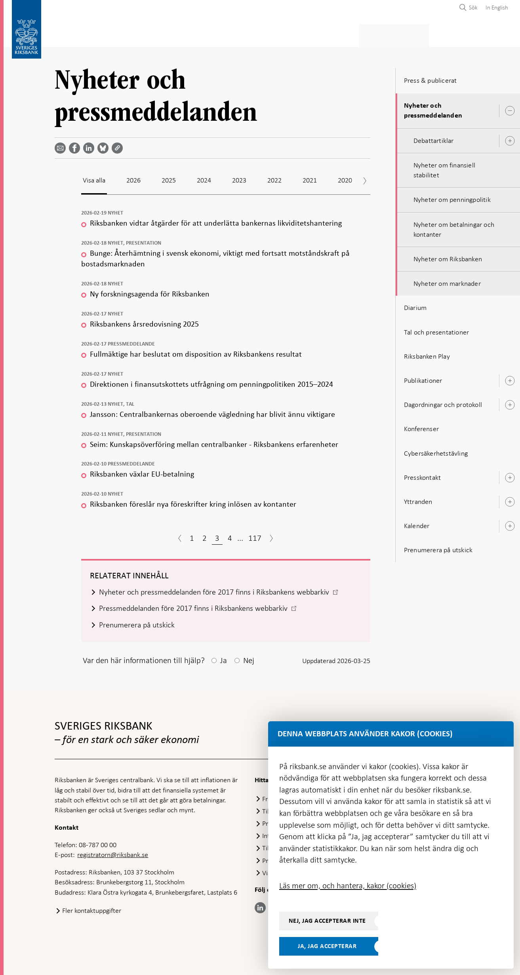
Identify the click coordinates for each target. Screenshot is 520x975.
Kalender (417, 523)
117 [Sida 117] (254, 535)
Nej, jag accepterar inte (327, 921)
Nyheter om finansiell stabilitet (444, 167)
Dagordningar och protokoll (443, 402)
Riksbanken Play (427, 354)
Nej (248, 659)
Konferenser (421, 426)
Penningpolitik (214, 34)
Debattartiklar (433, 138)
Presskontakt (422, 475)
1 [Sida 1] (192, 535)
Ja (223, 659)
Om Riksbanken (468, 34)
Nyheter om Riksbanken (447, 256)
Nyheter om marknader (447, 281)
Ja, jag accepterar (327, 946)
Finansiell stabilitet (282, 34)
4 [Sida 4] (230, 535)
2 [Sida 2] (204, 535)
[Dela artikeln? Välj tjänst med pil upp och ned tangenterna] (90, 146)
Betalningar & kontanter (136, 34)
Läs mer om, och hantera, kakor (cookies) (347, 885)
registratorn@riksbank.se (112, 854)
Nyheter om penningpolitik (452, 197)
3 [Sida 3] (217, 535)
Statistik (68, 34)
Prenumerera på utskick (438, 547)
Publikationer (423, 378)
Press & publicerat (403, 34)
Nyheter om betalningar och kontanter (453, 227)
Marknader (344, 34)
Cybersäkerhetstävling (436, 451)
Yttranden (418, 499)
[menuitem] (495, 7)
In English (497, 7)
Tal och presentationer (436, 329)
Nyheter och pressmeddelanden (433, 108)
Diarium (415, 305)
